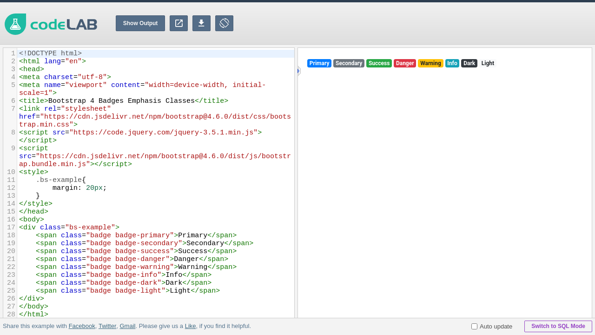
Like (190, 325)
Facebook (82, 325)
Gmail (127, 325)
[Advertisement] (426, 23)
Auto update (491, 326)
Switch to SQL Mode (558, 326)
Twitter (107, 325)
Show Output (140, 23)
